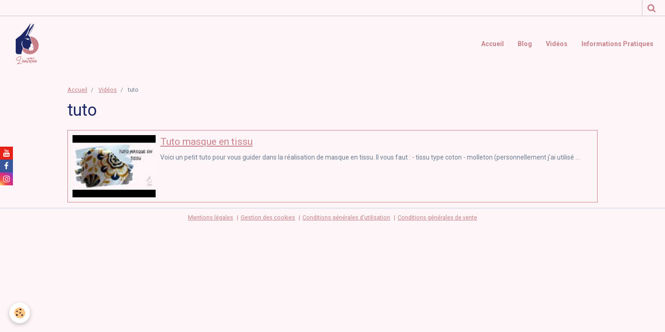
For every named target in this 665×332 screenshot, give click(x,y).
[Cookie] (19, 312)
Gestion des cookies (268, 217)
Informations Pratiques (617, 43)
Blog (525, 43)
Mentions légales (210, 217)
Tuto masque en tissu (206, 141)
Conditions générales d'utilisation (346, 217)
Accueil (492, 43)
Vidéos (557, 43)
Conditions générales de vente (437, 217)
